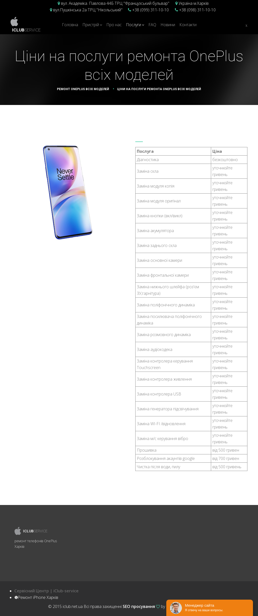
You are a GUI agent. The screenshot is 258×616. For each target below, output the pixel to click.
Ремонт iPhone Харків (188, 606)
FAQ (152, 24)
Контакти (188, 24)
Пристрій (90, 24)
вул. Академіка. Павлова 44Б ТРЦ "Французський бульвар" (114, 3)
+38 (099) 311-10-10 (150, 10)
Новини (167, 24)
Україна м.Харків (193, 3)
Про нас (114, 24)
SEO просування (139, 606)
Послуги (133, 24)
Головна (70, 24)
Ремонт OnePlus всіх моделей (83, 89)
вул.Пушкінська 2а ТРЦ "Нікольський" (87, 10)
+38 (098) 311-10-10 (197, 10)
